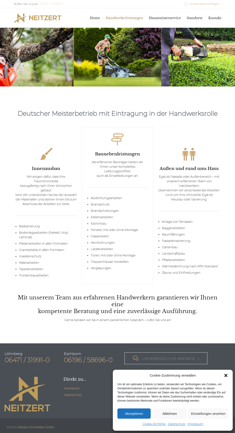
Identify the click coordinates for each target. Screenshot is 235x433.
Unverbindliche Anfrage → (202, 3)
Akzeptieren (134, 413)
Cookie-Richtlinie (153, 424)
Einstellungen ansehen (208, 413)
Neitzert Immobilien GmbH (35, 427)
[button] (226, 375)
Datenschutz (176, 424)
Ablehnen (169, 413)
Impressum (195, 424)
